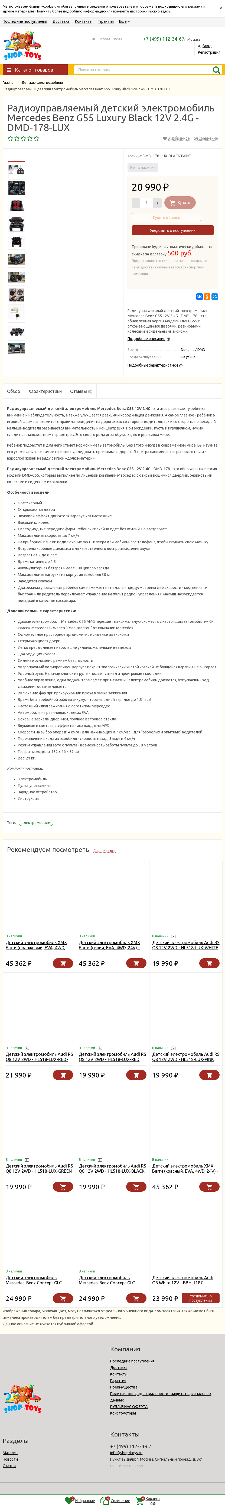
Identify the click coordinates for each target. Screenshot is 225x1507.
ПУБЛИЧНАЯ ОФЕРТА (129, 1407)
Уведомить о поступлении (172, 230)
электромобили (36, 822)
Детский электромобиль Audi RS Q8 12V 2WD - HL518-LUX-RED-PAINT (39, 1059)
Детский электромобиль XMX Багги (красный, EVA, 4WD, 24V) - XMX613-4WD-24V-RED (185, 1171)
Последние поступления (25, 21)
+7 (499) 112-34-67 (163, 38)
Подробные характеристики (153, 365)
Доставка (61, 21)
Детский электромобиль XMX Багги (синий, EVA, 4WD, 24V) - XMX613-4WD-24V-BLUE (109, 947)
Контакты (83, 21)
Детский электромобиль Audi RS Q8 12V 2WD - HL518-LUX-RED (112, 1057)
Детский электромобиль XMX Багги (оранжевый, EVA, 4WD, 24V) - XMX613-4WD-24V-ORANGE (36, 950)
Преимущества (123, 1387)
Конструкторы (123, 1413)
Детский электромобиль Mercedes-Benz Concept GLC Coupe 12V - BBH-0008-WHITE (36, 1282)
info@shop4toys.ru (126, 1453)
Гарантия (106, 21)
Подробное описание (146, 338)
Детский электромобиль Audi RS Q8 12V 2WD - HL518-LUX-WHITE (186, 945)
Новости (10, 1459)
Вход (207, 46)
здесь (165, 11)
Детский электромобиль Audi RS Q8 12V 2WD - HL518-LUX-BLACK (112, 1168)
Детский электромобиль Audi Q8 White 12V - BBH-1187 (182, 1280)
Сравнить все (104, 850)
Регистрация (209, 52)
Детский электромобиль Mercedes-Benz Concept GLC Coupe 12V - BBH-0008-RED (107, 1282)
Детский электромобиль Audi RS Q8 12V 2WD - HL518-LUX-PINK (186, 1057)
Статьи (9, 1466)
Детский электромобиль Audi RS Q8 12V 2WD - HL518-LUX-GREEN (39, 1168)
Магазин (10, 1453)
